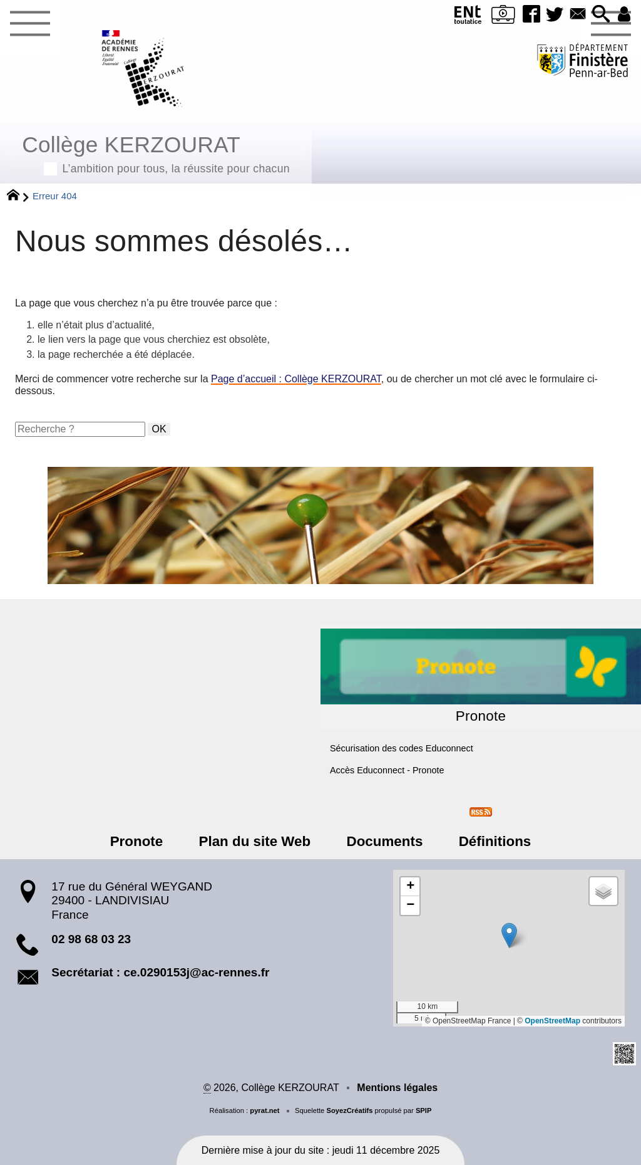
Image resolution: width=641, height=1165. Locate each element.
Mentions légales (397, 1087)
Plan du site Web (257, 841)
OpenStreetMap (552, 1020)
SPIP (424, 1110)
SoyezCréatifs (349, 1110)
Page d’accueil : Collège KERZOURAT (296, 379)
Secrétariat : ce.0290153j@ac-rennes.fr (160, 972)
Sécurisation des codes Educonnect (401, 748)
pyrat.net (264, 1110)
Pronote (142, 841)
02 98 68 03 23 (91, 939)
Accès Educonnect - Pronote (387, 770)
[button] (600, 14)
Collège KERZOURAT (156, 152)
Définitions (489, 841)
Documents (382, 841)
